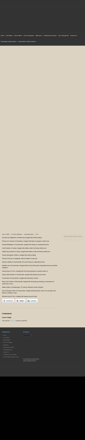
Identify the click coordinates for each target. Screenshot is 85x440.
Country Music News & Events (27, 41)
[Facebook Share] (8, 301)
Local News (9, 35)
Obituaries (38, 35)
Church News (18, 35)
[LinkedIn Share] (32, 301)
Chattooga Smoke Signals (9, 41)
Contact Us (73, 35)
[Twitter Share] (20, 301)
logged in (12, 320)
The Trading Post (63, 35)
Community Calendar (50, 35)
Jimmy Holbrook (17, 234)
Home (2, 35)
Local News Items (28, 234)
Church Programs (28, 35)
